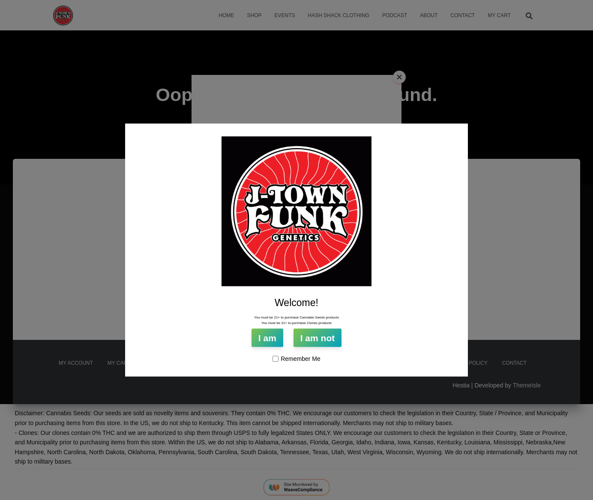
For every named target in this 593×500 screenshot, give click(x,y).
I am (267, 338)
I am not (317, 338)
